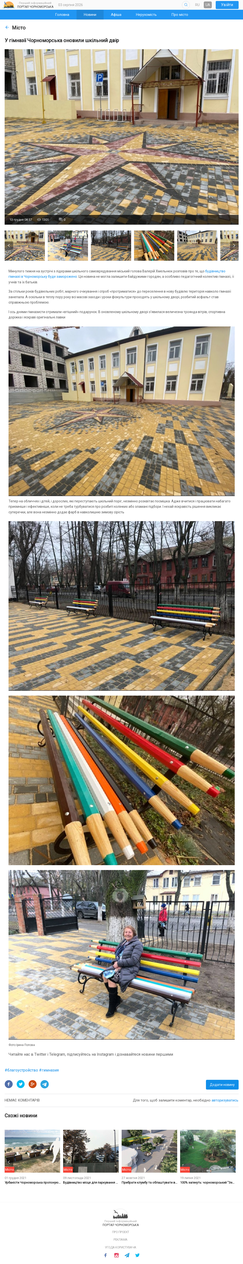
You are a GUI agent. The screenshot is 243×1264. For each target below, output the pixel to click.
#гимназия (49, 1070)
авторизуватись (225, 1100)
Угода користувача (120, 1247)
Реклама (120, 1239)
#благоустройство (22, 1070)
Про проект (120, 1232)
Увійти (227, 4)
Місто (15, 28)
